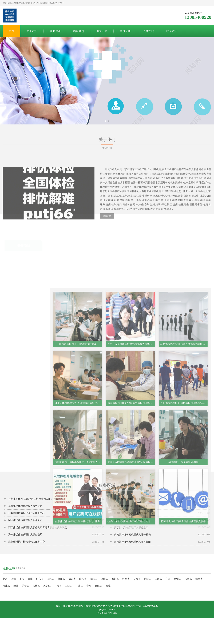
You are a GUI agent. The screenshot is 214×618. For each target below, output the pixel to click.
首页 (11, 31)
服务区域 (102, 31)
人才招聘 (148, 31)
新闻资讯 (55, 31)
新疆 (15, 585)
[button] (105, 121)
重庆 (21, 578)
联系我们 (171, 31)
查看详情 (107, 247)
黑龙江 (47, 585)
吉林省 (36, 585)
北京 (5, 578)
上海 (13, 578)
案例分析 (125, 31)
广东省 (39, 578)
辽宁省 (25, 585)
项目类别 (78, 31)
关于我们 (32, 31)
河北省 (6, 585)
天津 (30, 578)
